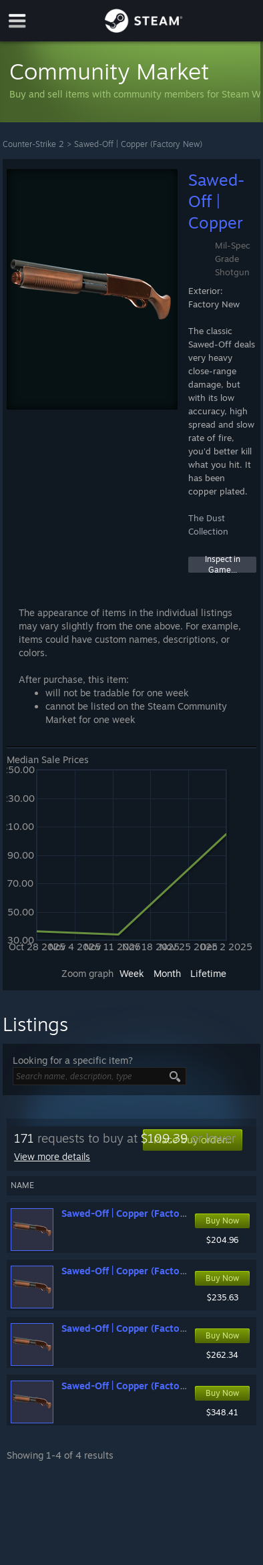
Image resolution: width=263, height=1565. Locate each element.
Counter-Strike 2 (33, 144)
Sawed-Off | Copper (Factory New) (138, 144)
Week (131, 973)
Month (167, 973)
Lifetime (208, 973)
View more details (52, 1156)
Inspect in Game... (222, 565)
